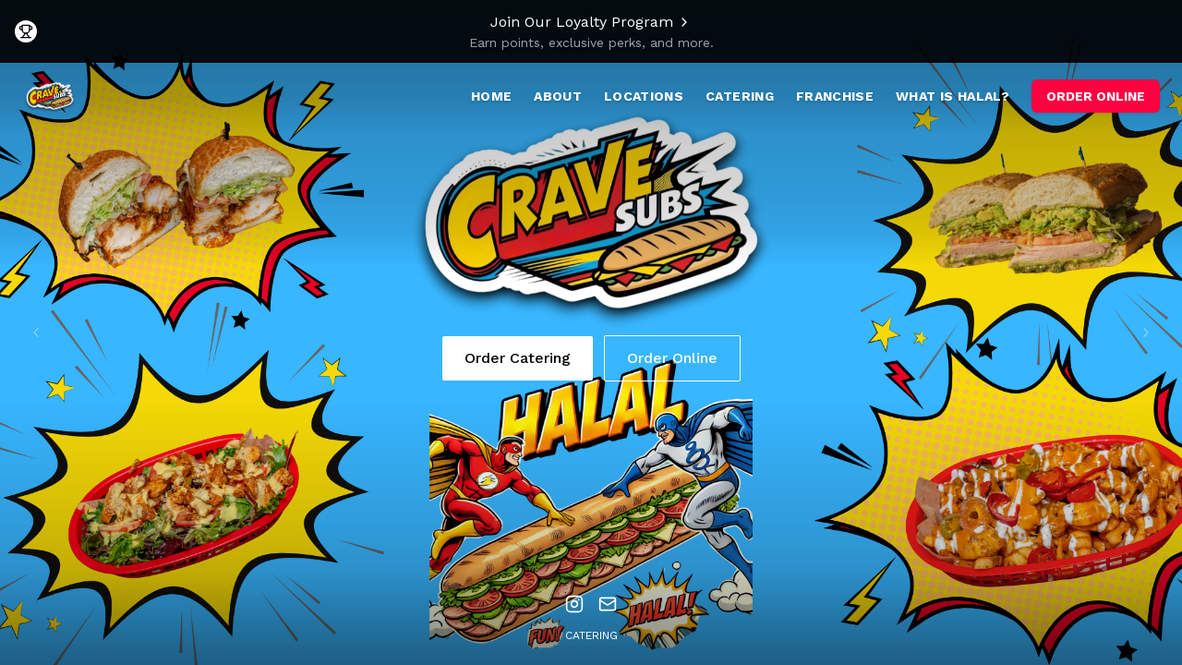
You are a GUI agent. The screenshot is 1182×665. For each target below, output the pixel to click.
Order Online (672, 358)
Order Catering (517, 358)
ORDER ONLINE (1095, 96)
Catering (591, 635)
